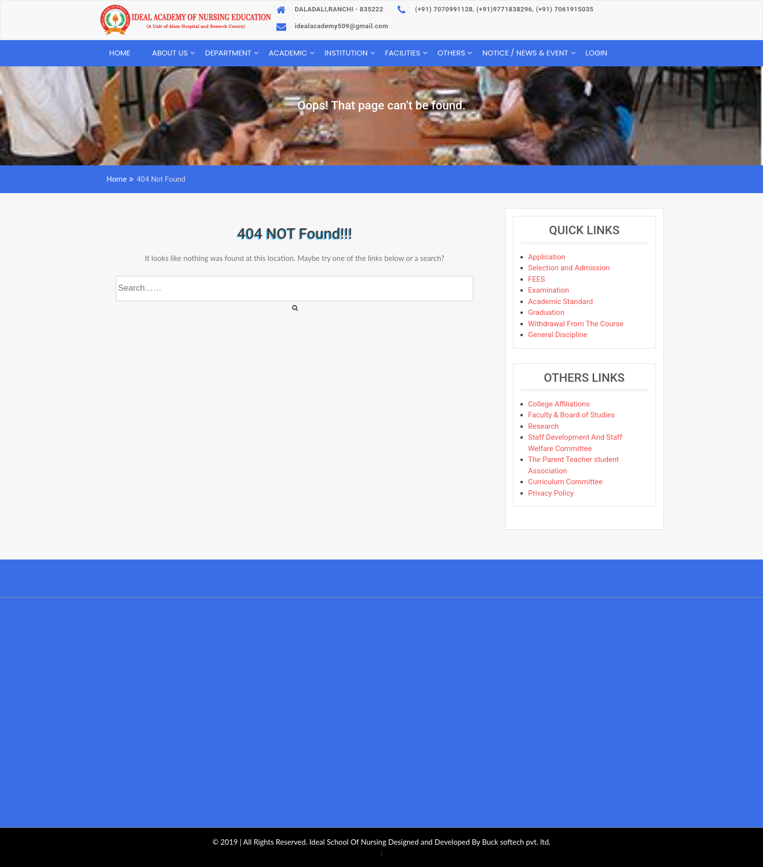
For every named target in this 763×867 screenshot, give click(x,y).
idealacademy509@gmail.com (330, 26)
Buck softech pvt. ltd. (516, 841)
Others (451, 53)
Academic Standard (560, 301)
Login (596, 53)
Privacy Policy (551, 493)
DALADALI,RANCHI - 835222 (328, 9)
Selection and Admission (569, 267)
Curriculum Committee (565, 481)
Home (120, 53)
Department (228, 53)
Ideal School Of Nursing (347, 841)
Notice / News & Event (525, 53)
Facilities (402, 53)
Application (546, 257)
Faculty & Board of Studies (571, 414)
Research (543, 426)
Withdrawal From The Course (576, 323)
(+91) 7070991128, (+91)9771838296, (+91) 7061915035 (493, 9)
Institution (345, 53)
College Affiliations (559, 404)
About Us (170, 53)
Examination (548, 290)
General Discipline (557, 334)
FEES (536, 279)
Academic (287, 53)
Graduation (546, 312)
